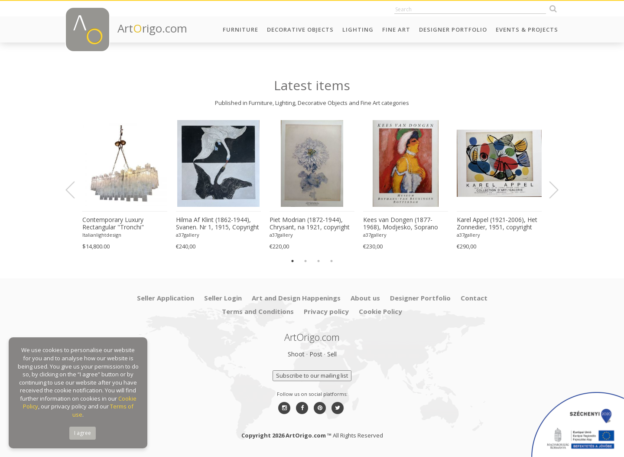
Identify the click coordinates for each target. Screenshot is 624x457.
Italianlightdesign (101, 235)
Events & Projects (527, 29)
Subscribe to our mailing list (312, 375)
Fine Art (396, 29)
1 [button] (292, 261)
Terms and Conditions (258, 311)
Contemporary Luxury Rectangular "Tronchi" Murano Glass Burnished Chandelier (116, 224)
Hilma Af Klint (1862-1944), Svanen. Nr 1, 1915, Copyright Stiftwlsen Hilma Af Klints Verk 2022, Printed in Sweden (218, 224)
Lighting (358, 29)
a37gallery (187, 235)
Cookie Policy (380, 311)
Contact (474, 298)
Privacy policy (326, 311)
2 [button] (305, 261)
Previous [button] (75, 190)
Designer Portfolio (453, 29)
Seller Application (165, 298)
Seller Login (223, 298)
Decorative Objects (300, 29)
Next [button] (548, 190)
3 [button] (318, 261)
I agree (82, 433)
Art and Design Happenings (296, 298)
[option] (125, 185)
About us (365, 298)
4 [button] (331, 261)
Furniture (240, 29)
